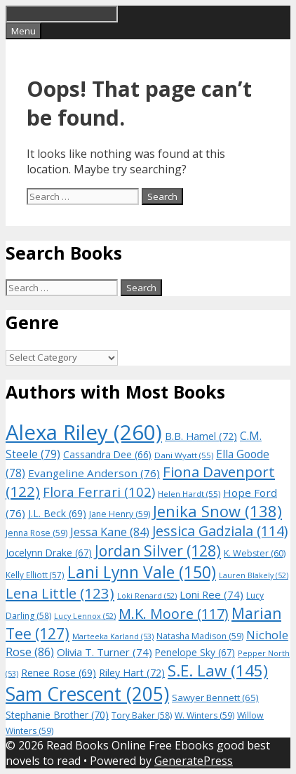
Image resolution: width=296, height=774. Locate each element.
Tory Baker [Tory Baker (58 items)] (142, 715)
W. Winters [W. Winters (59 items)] (204, 715)
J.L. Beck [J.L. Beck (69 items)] (57, 513)
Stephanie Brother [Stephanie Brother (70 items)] (57, 714)
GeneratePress (193, 760)
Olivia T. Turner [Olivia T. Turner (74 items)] (104, 652)
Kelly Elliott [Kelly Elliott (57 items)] (35, 574)
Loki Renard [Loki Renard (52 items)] (147, 596)
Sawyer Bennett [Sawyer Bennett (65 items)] (215, 697)
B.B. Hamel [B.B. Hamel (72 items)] (201, 436)
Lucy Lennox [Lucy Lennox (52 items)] (85, 616)
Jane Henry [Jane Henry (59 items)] (119, 514)
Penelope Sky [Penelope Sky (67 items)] (195, 652)
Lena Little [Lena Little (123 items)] (60, 593)
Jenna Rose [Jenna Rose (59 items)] (36, 533)
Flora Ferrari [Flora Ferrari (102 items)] (99, 491)
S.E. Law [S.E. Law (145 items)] (218, 670)
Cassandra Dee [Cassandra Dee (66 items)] (107, 454)
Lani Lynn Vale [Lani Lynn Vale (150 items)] (141, 572)
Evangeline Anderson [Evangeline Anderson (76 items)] (94, 473)
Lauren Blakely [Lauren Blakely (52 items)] (253, 575)
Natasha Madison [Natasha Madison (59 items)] (199, 636)
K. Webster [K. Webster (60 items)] (254, 553)
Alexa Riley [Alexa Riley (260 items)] (84, 432)
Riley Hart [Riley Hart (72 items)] (132, 672)
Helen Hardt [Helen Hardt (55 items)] (189, 493)
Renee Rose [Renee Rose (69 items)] (58, 672)
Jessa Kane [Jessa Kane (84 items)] (109, 532)
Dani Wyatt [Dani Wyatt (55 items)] (183, 455)
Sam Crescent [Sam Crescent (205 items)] (87, 694)
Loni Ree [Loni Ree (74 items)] (211, 594)
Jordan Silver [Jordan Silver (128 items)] (158, 550)
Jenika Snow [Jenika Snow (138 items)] (217, 511)
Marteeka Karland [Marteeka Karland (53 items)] (113, 636)
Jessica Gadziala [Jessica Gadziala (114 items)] (220, 530)
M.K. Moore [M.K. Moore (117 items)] (174, 613)
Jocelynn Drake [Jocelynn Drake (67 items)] (49, 552)
